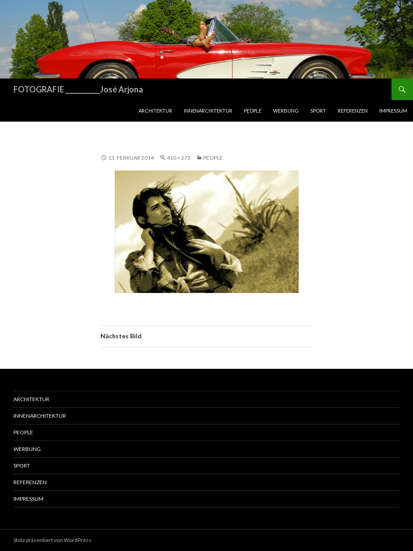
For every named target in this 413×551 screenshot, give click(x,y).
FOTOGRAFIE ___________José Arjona (78, 89)
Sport (318, 111)
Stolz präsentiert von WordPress (52, 540)
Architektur (155, 111)
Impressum (393, 111)
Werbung (286, 111)
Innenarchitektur (208, 111)
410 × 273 (179, 157)
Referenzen (353, 111)
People (252, 111)
